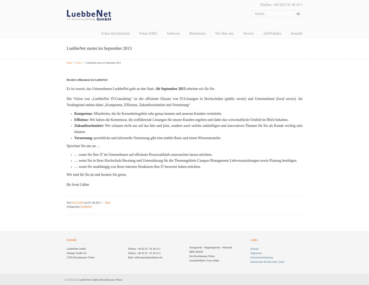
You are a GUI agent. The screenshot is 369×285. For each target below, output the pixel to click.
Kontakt (255, 248)
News (79, 63)
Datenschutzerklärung (262, 257)
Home (69, 63)
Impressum (256, 253)
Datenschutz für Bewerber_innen (267, 261)
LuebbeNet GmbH (89, 15)
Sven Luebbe (77, 202)
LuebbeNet (86, 207)
